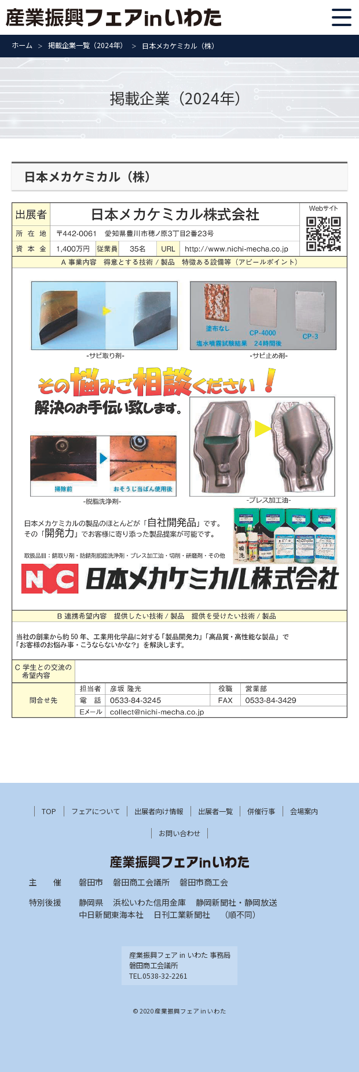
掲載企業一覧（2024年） (87, 45)
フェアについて (95, 811)
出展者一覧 (215, 811)
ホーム (22, 45)
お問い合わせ (179, 833)
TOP (49, 811)
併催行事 (261, 811)
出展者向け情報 (158, 811)
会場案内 (304, 811)
